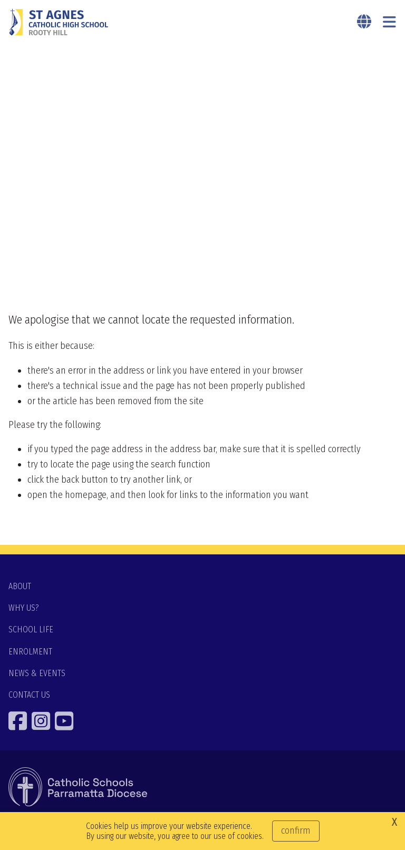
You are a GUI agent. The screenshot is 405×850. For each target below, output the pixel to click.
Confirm (296, 830)
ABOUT (19, 586)
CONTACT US (29, 695)
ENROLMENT (30, 652)
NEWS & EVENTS (36, 673)
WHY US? (23, 608)
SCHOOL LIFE (30, 629)
